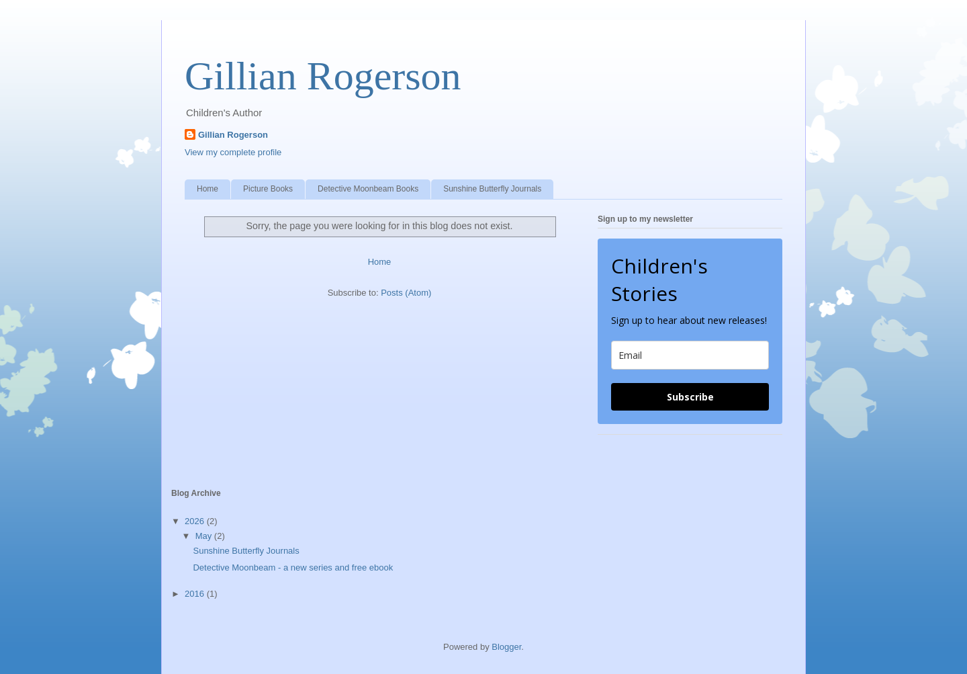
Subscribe (690, 396)
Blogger (506, 647)
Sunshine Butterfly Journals (492, 189)
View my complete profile (233, 152)
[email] (690, 355)
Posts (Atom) (406, 293)
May (204, 536)
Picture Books (268, 189)
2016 (196, 594)
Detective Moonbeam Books (368, 189)
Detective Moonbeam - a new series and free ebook (293, 567)
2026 (196, 521)
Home (207, 189)
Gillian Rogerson (323, 76)
